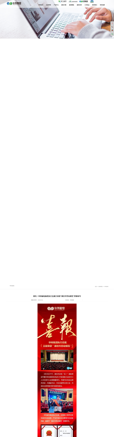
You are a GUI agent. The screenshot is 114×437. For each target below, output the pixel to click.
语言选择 (102, 5)
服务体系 (79, 5)
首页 (96, 286)
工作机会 (87, 5)
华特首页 (40, 5)
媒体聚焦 (71, 5)
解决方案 (63, 5)
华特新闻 (12, 285)
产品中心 (56, 5)
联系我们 (94, 5)
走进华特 (48, 5)
